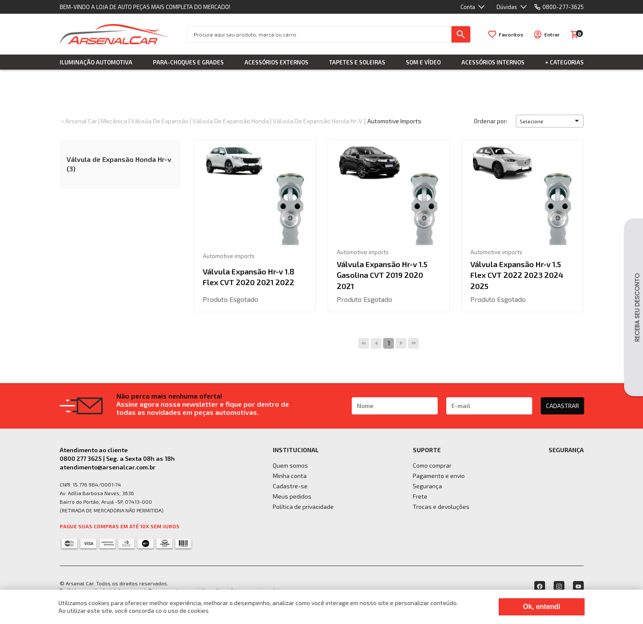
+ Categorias (564, 62)
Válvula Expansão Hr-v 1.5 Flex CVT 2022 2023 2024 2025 (516, 274)
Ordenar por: (490, 121)
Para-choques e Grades (188, 62)
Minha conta (290, 475)
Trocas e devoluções (441, 506)
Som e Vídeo (423, 62)
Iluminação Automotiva (96, 62)
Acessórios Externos (276, 62)
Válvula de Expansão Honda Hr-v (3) (119, 164)
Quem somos (290, 465)
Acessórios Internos (492, 62)
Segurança (427, 486)
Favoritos (511, 34)
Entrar (552, 34)
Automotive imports (394, 121)
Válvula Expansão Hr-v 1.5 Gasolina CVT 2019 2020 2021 (382, 274)
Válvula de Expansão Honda (230, 121)
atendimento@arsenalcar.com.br (107, 467)
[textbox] (319, 34)
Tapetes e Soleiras (357, 62)
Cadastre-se (290, 486)
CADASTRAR (562, 405)
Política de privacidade (303, 506)
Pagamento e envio (439, 475)
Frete (420, 496)
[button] (550, 121)
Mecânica (114, 121)
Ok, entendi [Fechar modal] (541, 606)
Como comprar (432, 465)
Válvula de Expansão (160, 121)
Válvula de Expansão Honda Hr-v (318, 121)
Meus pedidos (292, 496)
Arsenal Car (81, 121)
